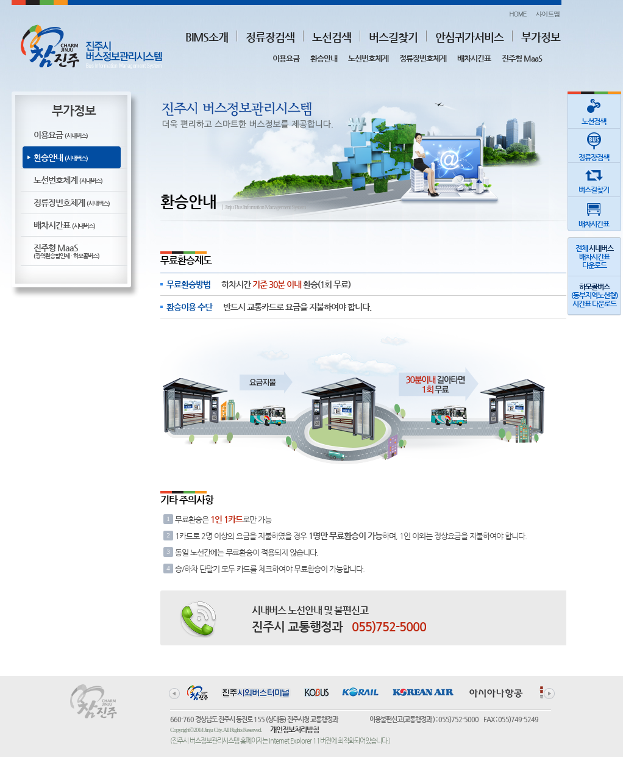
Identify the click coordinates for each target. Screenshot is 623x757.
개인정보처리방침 (294, 729)
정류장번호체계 (422, 58)
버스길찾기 (393, 36)
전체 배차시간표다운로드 (594, 257)
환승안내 (323, 58)
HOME (517, 13)
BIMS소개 (206, 36)
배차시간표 (474, 58)
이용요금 (285, 58)
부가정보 (540, 36)
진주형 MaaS (522, 58)
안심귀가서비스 (469, 36)
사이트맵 (548, 13)
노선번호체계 (368, 58)
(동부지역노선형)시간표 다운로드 (594, 295)
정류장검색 (270, 36)
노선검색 (331, 36)
